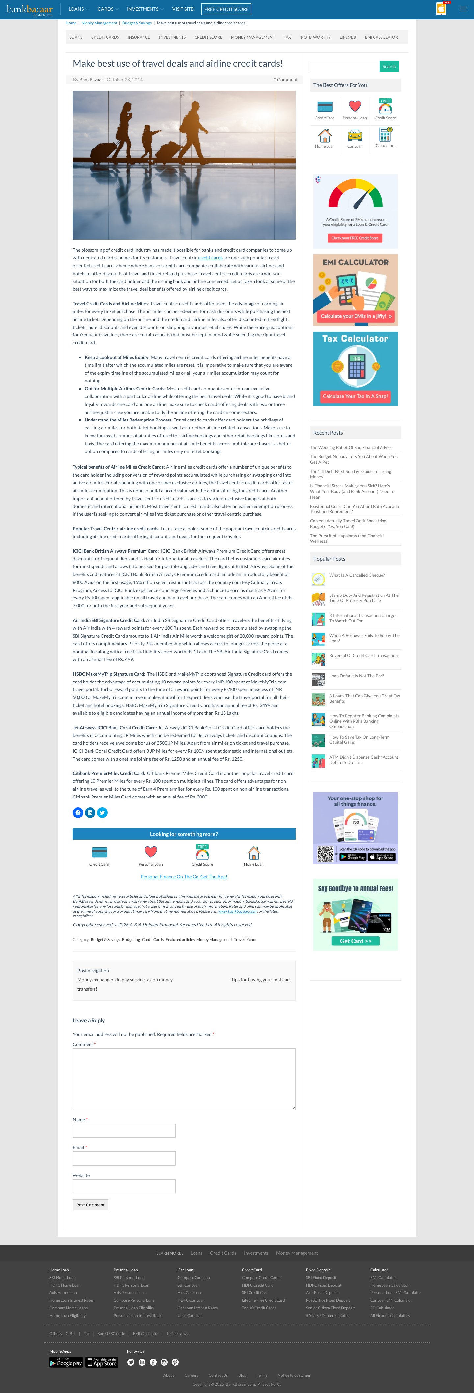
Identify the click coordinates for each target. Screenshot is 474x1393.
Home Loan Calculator (389, 1285)
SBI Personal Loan (129, 1277)
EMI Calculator (381, 37)
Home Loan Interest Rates (71, 1300)
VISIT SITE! (183, 9)
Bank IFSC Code (111, 1333)
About (168, 1375)
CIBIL (71, 1333)
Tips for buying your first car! (261, 979)
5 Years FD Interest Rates (327, 1315)
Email (80, 1147)
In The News (177, 1333)
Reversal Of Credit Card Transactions (364, 655)
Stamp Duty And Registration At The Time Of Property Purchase (364, 598)
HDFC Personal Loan (131, 1285)
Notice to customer (294, 1375)
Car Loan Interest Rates (198, 1307)
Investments (142, 9)
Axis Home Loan (63, 1292)
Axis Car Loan (189, 1292)
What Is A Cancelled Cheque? (357, 575)
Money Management (99, 22)
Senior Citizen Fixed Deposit (330, 1307)
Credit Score (208, 37)
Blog (242, 1375)
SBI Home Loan (62, 1277)
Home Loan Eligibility (67, 1315)
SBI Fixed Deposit (321, 1277)
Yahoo (252, 939)
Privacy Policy (269, 1384)
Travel (239, 939)
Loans (76, 9)
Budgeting (131, 939)
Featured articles (180, 939)
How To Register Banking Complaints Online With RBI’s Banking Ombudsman (364, 721)
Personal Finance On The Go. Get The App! (184, 876)
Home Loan (254, 864)
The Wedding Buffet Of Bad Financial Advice (351, 447)
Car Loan (355, 146)
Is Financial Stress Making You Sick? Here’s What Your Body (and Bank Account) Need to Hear (352, 491)
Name (80, 1119)
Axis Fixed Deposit (322, 1292)
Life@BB (348, 37)
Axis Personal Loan (130, 1292)
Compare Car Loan (194, 1277)
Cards (105, 9)
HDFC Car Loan (191, 1300)
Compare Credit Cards (261, 1277)
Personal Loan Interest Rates (138, 1315)
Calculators (385, 145)
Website (81, 1175)
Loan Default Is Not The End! (356, 675)
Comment (84, 1044)
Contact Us (218, 1375)
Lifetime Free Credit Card (263, 1300)
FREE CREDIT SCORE (226, 9)
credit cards (210, 257)
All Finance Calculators (390, 1315)
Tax (287, 37)
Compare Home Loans (68, 1307)
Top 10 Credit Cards (259, 1307)
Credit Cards (105, 37)
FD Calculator (382, 1307)
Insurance (139, 37)
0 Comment (286, 79)
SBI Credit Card (255, 1292)
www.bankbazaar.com (237, 911)
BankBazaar (91, 79)
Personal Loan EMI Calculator (395, 1292)
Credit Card (99, 864)
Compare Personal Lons (134, 1300)
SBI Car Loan (189, 1285)
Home (71, 22)
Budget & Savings (137, 22)
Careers (191, 1375)
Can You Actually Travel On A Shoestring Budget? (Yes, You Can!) (348, 523)
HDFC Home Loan (65, 1285)
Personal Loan (151, 864)
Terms (262, 1375)
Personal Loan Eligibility (134, 1307)
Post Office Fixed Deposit (328, 1300)
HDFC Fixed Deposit (323, 1285)
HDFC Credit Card (258, 1285)
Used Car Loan (190, 1315)
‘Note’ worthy (315, 37)
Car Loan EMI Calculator (391, 1300)
